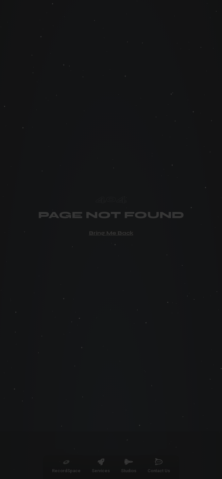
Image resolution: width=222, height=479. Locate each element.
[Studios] (128, 462)
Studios (128, 470)
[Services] (100, 462)
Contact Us (159, 470)
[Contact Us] (158, 462)
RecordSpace (66, 470)
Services (101, 470)
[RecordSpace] (66, 462)
